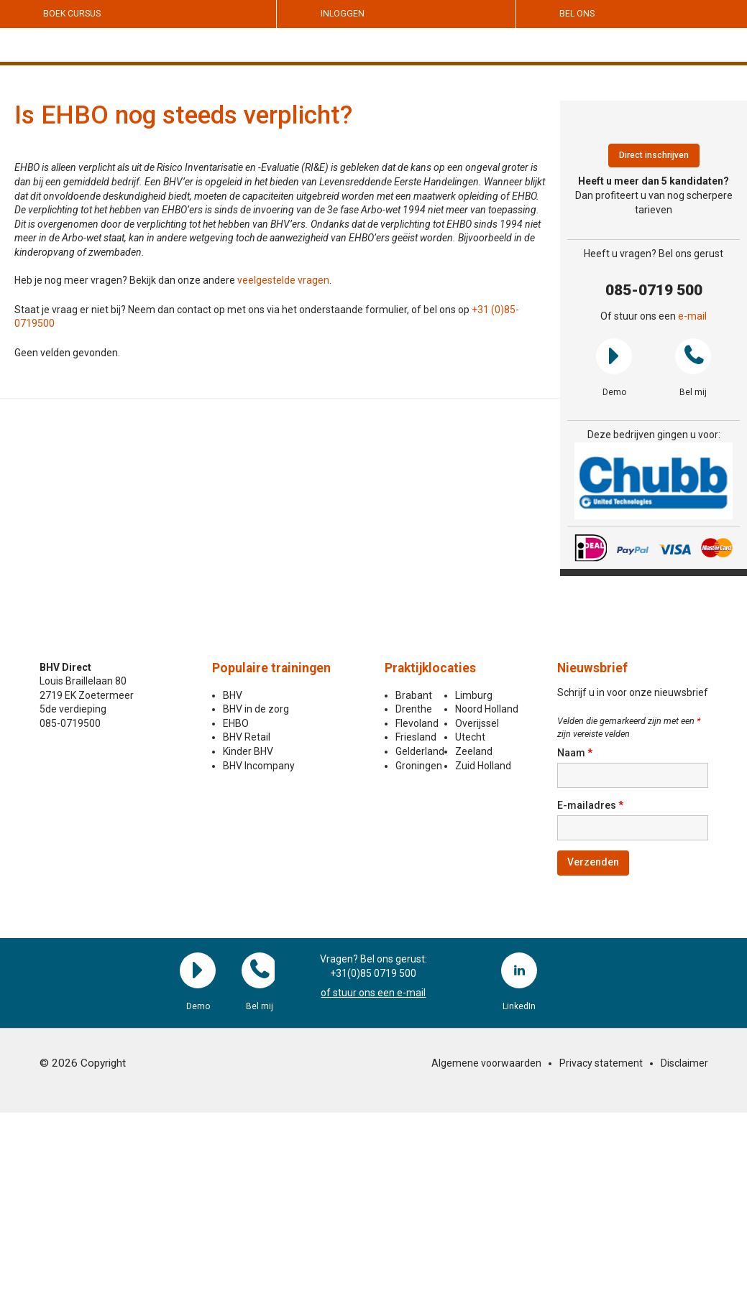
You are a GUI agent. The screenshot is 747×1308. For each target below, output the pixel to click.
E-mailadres (590, 805)
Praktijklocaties (430, 668)
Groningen (418, 765)
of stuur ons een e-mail (373, 992)
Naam (574, 753)
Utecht (470, 737)
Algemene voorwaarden (486, 1063)
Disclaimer (684, 1063)
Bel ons (577, 14)
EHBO (236, 723)
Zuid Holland (483, 765)
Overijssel (477, 723)
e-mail (692, 316)
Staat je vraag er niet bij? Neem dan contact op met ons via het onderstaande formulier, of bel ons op (243, 309)
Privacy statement (601, 1063)
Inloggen (343, 14)
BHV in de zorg (256, 709)
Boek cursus (72, 14)
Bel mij (693, 356)
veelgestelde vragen (283, 280)
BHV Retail (246, 737)
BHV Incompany (259, 765)
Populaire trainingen (271, 668)
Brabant (413, 695)
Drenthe (413, 709)
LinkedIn (519, 970)
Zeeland (473, 751)
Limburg (473, 695)
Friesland (415, 737)
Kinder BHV (248, 751)
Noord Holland (486, 709)
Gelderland (419, 751)
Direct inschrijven (654, 155)
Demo (614, 356)
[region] (653, 480)
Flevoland (417, 723)
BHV (232, 695)
